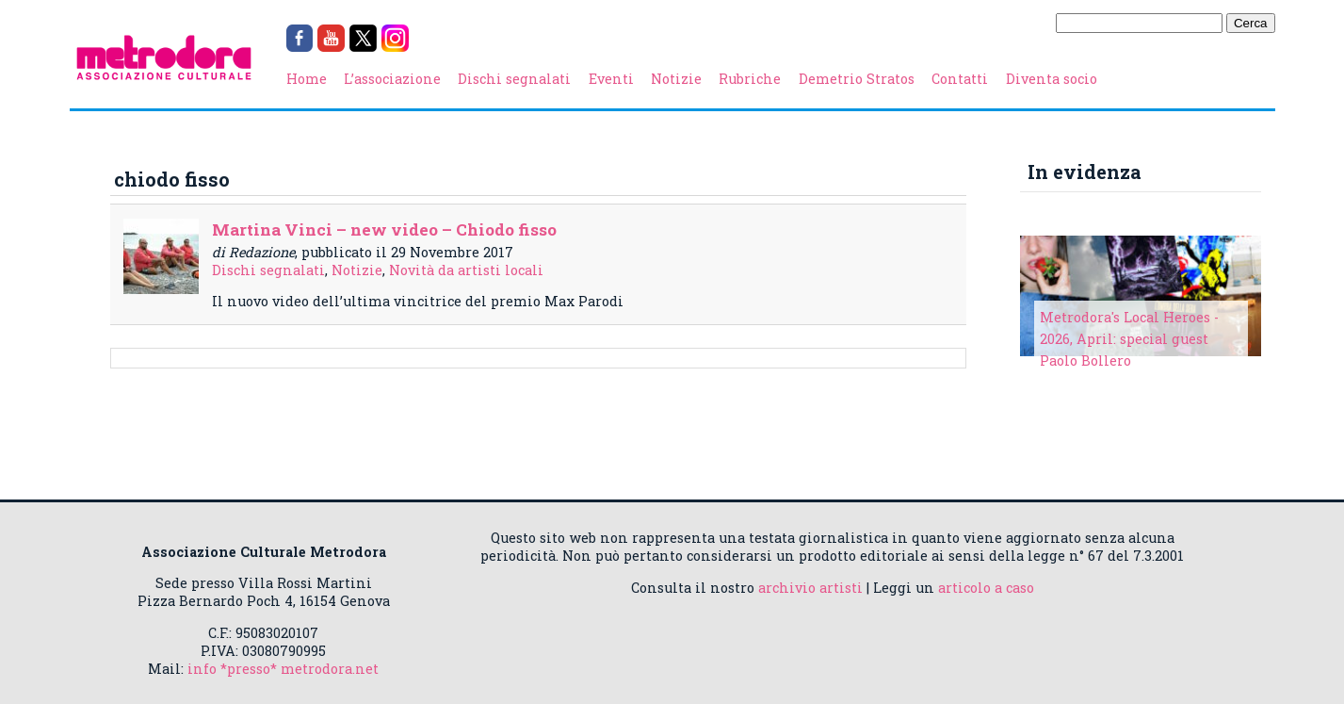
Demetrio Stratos (857, 79)
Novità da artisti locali (466, 270)
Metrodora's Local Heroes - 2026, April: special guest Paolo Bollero (1129, 338)
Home (306, 79)
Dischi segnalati (514, 79)
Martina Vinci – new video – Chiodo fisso (384, 229)
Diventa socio (1051, 79)
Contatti (959, 79)
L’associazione (392, 79)
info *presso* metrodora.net (283, 669)
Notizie (676, 79)
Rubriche (750, 79)
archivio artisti (810, 588)
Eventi (611, 79)
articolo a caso (986, 588)
